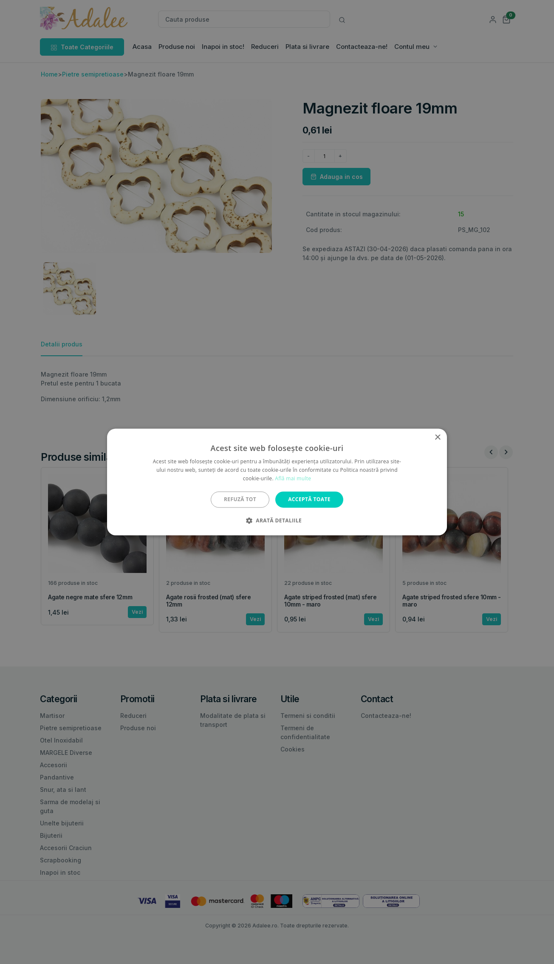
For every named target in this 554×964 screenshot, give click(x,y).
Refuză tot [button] (240, 499)
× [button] (437, 437)
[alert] (277, 482)
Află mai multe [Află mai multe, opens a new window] (293, 478)
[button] (277, 520)
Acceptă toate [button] (309, 499)
